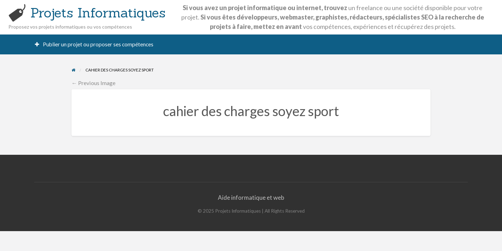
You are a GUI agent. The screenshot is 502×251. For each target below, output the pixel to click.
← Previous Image (93, 82)
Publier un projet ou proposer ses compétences (94, 44)
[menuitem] (94, 44)
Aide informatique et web (251, 197)
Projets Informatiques (98, 12)
